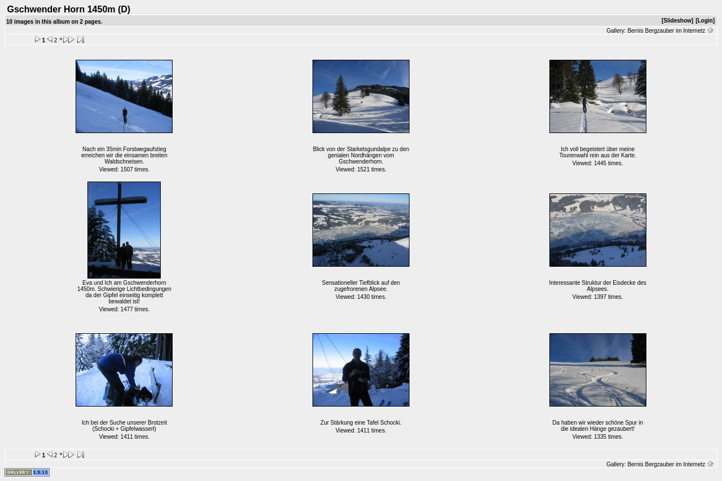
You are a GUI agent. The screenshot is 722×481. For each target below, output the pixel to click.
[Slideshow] (677, 20)
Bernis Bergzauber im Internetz (670, 31)
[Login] (705, 20)
